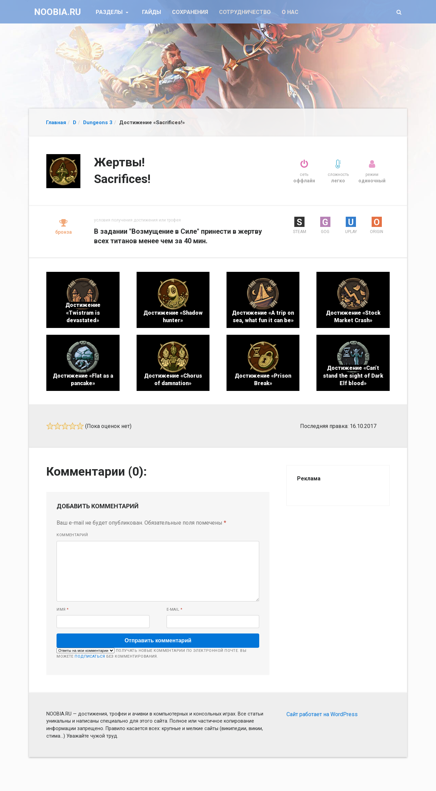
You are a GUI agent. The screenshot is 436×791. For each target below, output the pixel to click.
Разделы (110, 12)
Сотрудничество (245, 12)
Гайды (151, 12)
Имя (62, 609)
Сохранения (190, 12)
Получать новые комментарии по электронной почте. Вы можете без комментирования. (151, 653)
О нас (290, 12)
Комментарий (72, 535)
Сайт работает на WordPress (322, 714)
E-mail (175, 609)
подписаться (90, 656)
